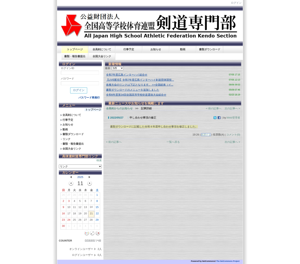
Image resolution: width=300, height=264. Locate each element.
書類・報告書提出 (74, 56)
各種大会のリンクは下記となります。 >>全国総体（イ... (139, 84)
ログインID (67, 68)
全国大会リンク (102, 56)
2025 (80, 177)
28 (74, 195)
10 (68, 208)
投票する (205, 134)
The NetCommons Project (228, 261)
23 (63, 220)
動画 (182, 49)
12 (79, 208)
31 (91, 195)
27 (68, 195)
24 (68, 220)
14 (91, 207)
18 (74, 214)
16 (63, 214)
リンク (65, 139)
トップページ (75, 49)
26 (63, 195)
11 (74, 208)
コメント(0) (233, 134)
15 (97, 208)
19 (79, 214)
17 (68, 214)
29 (79, 195)
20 (85, 214)
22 (97, 214)
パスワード (67, 78)
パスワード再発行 (89, 97)
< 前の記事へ (214, 108)
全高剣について (102, 49)
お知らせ (155, 49)
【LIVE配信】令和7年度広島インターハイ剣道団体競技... (140, 79)
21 (91, 214)
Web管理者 (233, 117)
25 (74, 220)
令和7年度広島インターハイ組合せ (126, 74)
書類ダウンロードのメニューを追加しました (132, 89)
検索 (99, 160)
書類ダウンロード (209, 49)
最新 (114, 68)
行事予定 (128, 49)
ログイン (236, 2)
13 (85, 208)
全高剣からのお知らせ (119, 108)
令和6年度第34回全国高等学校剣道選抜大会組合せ (136, 94)
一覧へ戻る (173, 141)
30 (85, 195)
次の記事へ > (232, 108)
